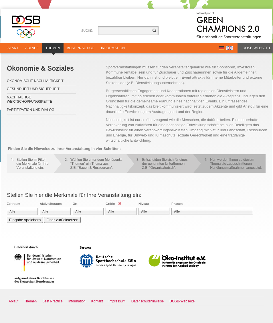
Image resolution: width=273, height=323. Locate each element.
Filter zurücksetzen (62, 220)
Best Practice (80, 48)
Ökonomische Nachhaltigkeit (35, 81)
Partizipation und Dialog (30, 110)
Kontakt (97, 301)
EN (229, 48)
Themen (53, 49)
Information (113, 48)
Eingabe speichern (25, 220)
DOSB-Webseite (257, 48)
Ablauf (32, 48)
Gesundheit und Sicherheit (33, 89)
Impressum (117, 301)
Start (12, 48)
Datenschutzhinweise (147, 301)
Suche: (87, 30)
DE (221, 48)
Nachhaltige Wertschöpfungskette (29, 99)
